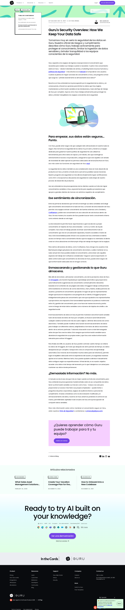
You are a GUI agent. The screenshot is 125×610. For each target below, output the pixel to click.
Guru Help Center (58, 575)
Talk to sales (99, 575)
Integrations (13, 580)
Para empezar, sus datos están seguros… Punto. (26, 19)
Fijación (51, 3)
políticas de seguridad (57, 72)
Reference (34, 580)
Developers (34, 582)
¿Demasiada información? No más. (27, 29)
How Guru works (14, 577)
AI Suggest (54, 280)
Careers (77, 575)
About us (77, 577)
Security (55, 580)
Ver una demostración (107, 3)
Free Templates (79, 590)
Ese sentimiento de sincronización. (27, 22)
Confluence (53, 213)
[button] (20, 3)
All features (13, 582)
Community (34, 585)
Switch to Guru (79, 587)
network (83, 72)
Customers (34, 577)
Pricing (11, 575)
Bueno (119, 603)
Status (55, 577)
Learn (33, 575)
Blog (32, 587)
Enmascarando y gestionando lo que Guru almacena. (27, 26)
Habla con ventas (61, 441)
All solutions (13, 585)
